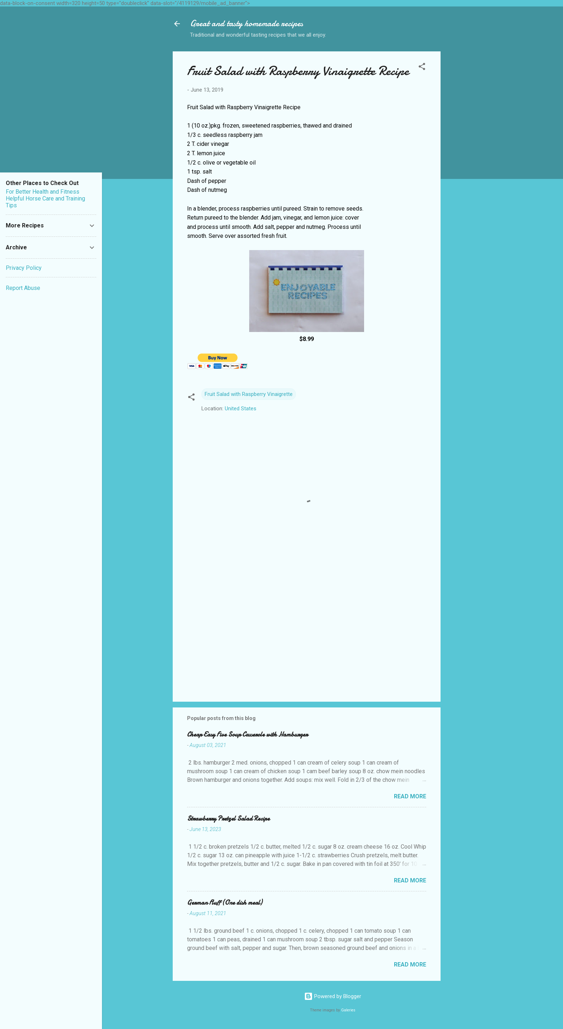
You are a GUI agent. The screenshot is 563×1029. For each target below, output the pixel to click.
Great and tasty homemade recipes (246, 23)
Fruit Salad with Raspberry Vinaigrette (249, 394)
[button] (422, 67)
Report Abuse (23, 288)
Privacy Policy (24, 267)
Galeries (348, 1010)
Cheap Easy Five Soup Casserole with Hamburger (247, 734)
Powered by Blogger (332, 996)
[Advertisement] (469, 159)
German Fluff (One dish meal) (224, 902)
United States (240, 408)
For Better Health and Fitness (42, 191)
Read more (410, 796)
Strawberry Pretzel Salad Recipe (228, 818)
